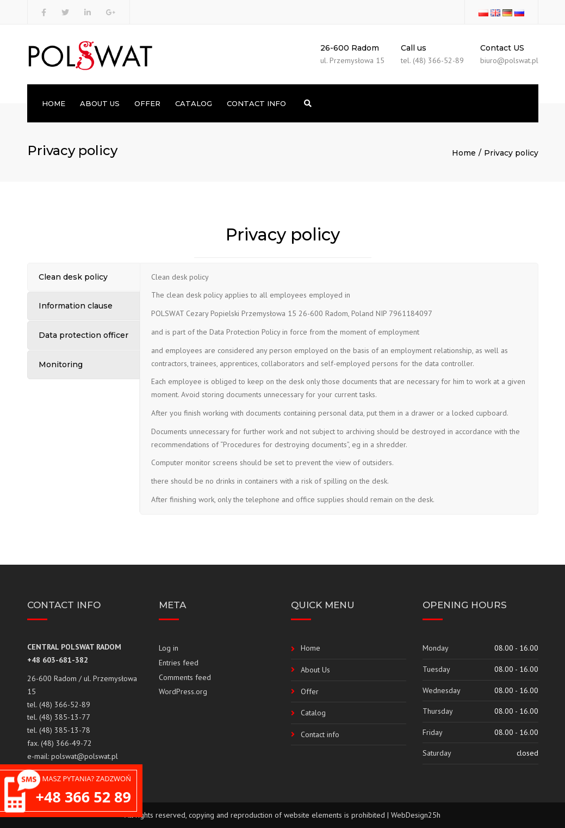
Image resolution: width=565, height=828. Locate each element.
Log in (168, 648)
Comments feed (185, 677)
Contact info (256, 103)
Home (53, 103)
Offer (147, 103)
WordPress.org (183, 691)
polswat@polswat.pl (84, 756)
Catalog (193, 103)
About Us (100, 103)
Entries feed (178, 663)
